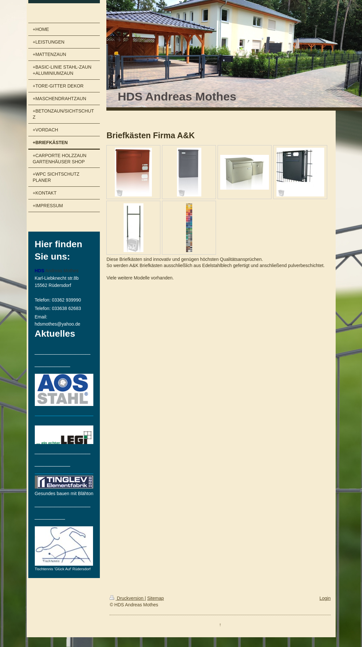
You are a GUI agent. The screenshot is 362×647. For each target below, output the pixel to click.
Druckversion (127, 598)
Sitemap (155, 598)
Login (324, 598)
